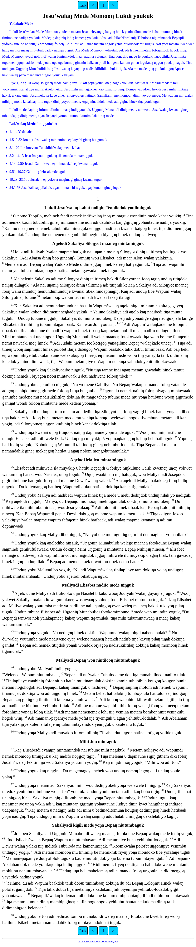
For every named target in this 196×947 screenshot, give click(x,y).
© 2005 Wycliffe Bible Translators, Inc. (98, 941)
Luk (82, 5)
